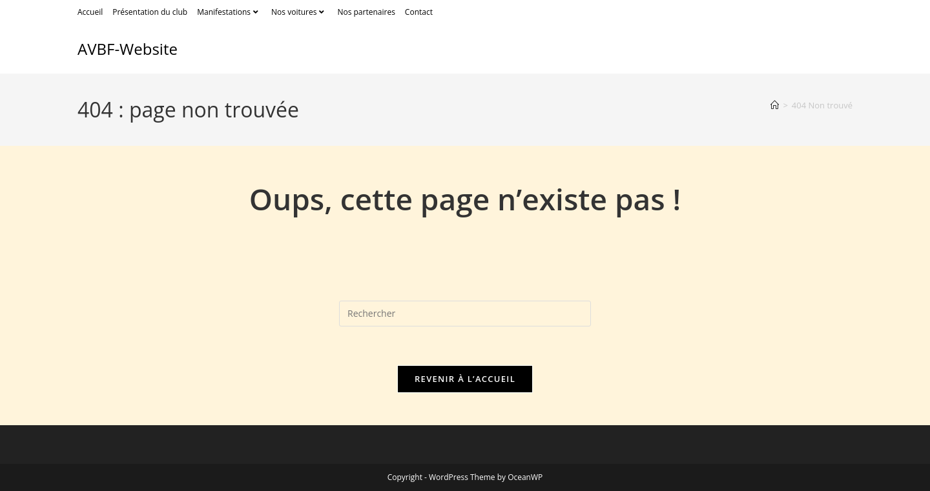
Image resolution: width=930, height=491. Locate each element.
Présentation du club (149, 11)
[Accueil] (774, 105)
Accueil (90, 11)
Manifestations (229, 11)
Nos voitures (299, 11)
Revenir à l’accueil (465, 379)
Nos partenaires (366, 11)
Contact (419, 11)
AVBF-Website (128, 48)
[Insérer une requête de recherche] (465, 313)
